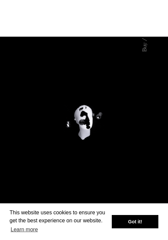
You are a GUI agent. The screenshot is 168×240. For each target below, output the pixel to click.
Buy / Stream (144, 36)
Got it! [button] (135, 221)
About (144, 213)
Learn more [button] (24, 229)
